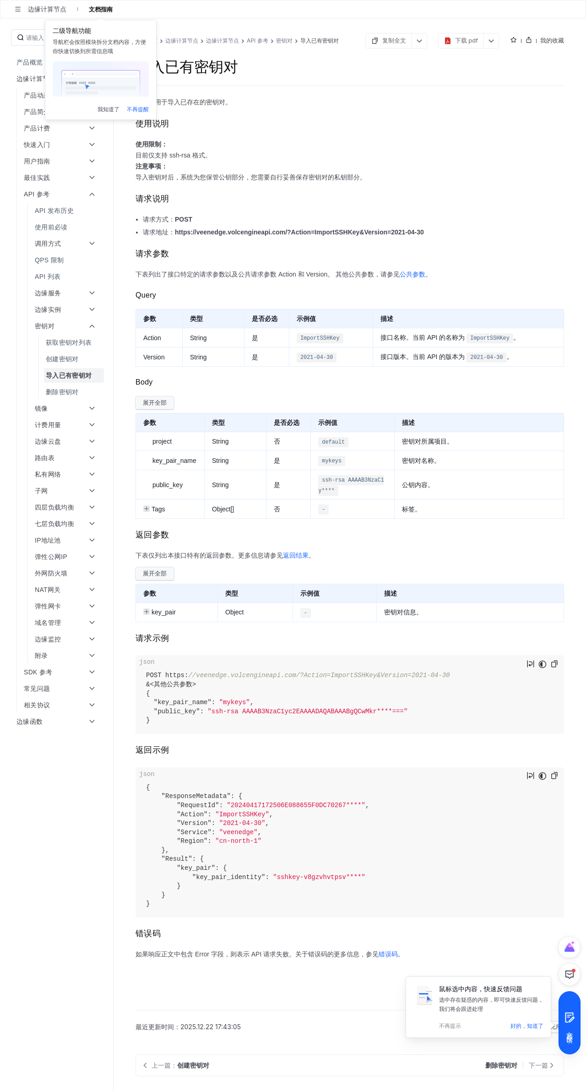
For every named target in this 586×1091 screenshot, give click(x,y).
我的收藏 (552, 40)
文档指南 (101, 9)
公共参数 (412, 274)
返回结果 (296, 555)
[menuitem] (57, 62)
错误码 (388, 954)
